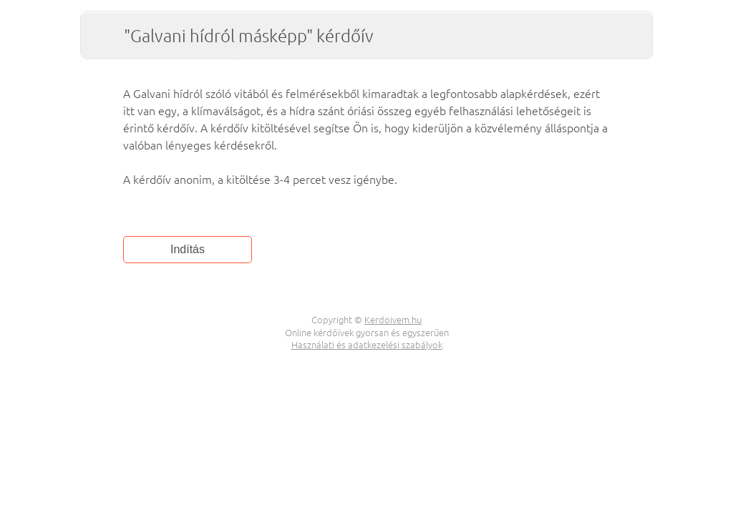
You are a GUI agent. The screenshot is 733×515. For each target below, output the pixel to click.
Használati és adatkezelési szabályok (366, 344)
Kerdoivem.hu (393, 319)
